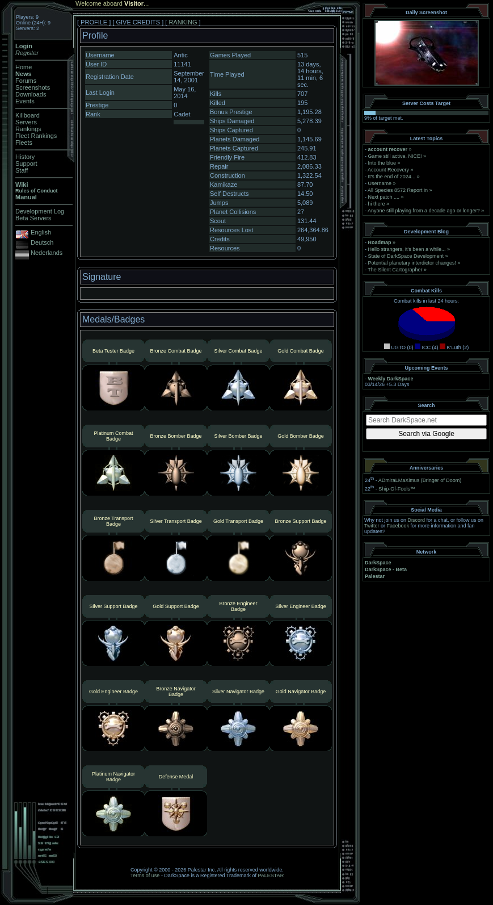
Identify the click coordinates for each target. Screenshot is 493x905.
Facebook (398, 526)
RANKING (182, 22)
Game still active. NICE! (396, 156)
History (25, 156)
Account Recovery (388, 170)
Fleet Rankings (36, 135)
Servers (26, 122)
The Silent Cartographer (395, 270)
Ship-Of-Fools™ (396, 489)
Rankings (28, 128)
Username (380, 183)
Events (25, 101)
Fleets (23, 142)
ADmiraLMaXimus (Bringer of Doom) (420, 480)
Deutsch (42, 242)
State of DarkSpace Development (406, 256)
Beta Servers (33, 218)
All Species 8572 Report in (398, 190)
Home (23, 67)
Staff (21, 170)
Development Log (39, 211)
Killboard (27, 115)
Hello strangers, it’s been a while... (407, 249)
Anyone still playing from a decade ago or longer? (424, 210)
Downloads (30, 94)
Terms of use (145, 875)
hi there (376, 204)
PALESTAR (271, 875)
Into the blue (382, 163)
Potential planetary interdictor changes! (412, 263)
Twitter (372, 526)
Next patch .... (384, 197)
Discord (416, 520)
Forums (25, 80)
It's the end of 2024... (392, 176)
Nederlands (46, 252)
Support (26, 163)
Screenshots (32, 87)
